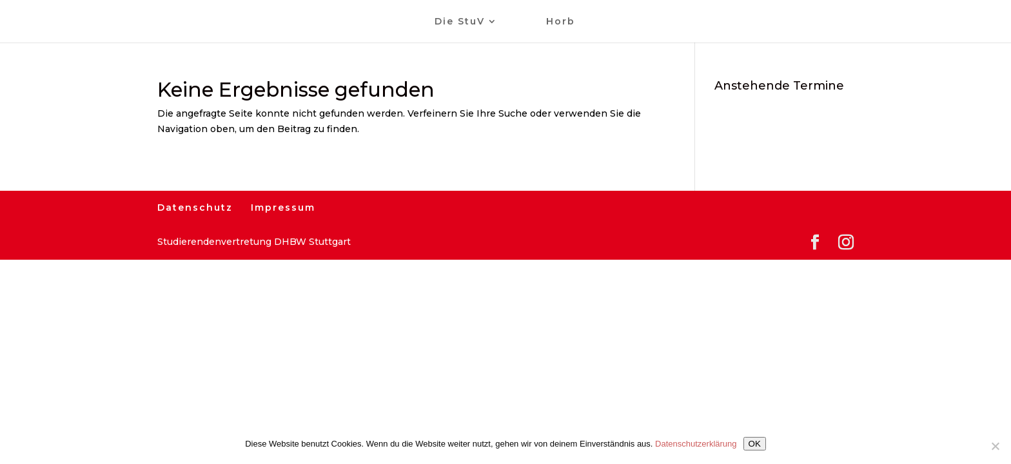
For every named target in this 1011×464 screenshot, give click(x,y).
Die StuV (460, 22)
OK (755, 444)
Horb (560, 22)
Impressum (283, 207)
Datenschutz (195, 207)
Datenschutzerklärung (695, 444)
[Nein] (994, 446)
